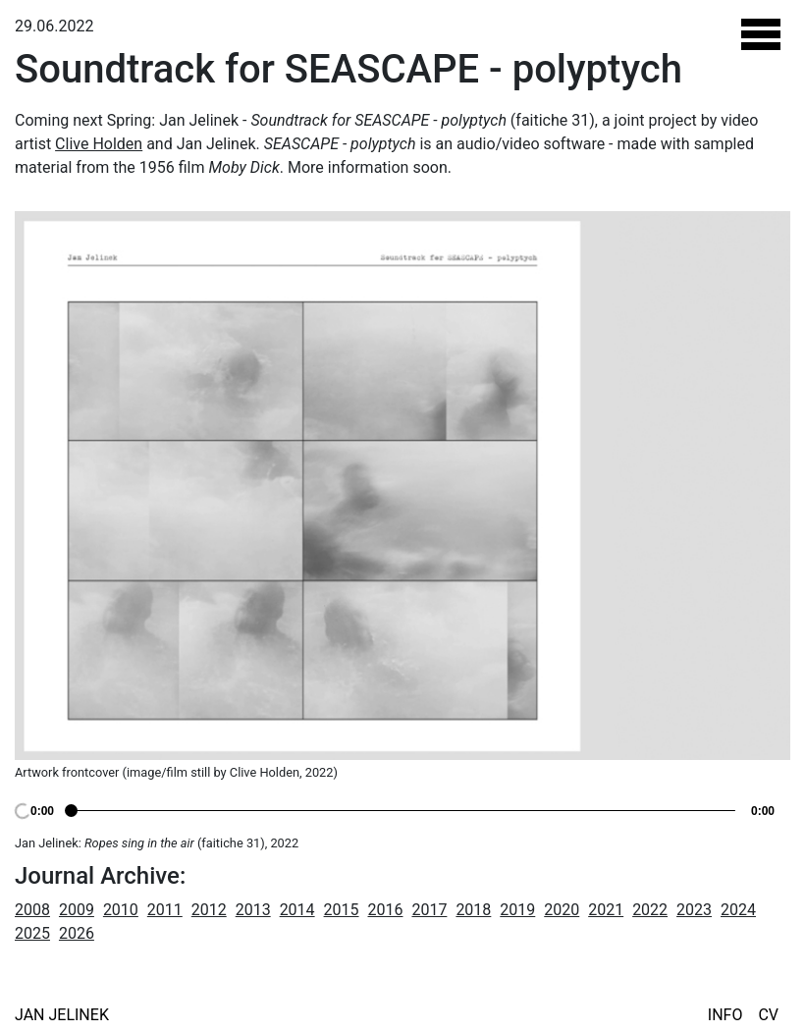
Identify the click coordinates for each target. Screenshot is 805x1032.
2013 (253, 909)
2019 (517, 909)
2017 (429, 909)
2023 (694, 909)
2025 (32, 933)
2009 (76, 909)
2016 (385, 909)
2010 (120, 909)
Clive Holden (98, 144)
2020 (561, 909)
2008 (32, 909)
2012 (209, 909)
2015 (341, 909)
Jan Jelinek (62, 1014)
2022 (650, 909)
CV (768, 1014)
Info (725, 1014)
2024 (738, 909)
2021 (605, 909)
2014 (297, 909)
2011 (165, 909)
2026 (76, 933)
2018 (473, 909)
